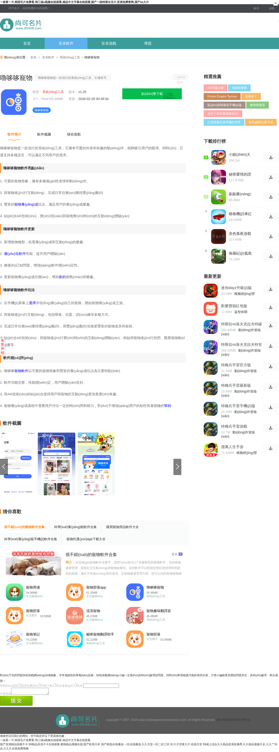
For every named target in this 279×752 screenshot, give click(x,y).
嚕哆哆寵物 (155, 587)
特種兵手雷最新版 (236, 385)
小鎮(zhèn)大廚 (239, 155)
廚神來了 (251, 96)
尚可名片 (46, 25)
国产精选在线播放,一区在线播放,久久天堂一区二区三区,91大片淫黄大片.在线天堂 (151, 745)
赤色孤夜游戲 (240, 234)
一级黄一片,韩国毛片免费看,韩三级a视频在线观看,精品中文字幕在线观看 (45, 741)
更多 (177, 554)
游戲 (272, 8)
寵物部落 (33, 611)
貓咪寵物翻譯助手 (100, 634)
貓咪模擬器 (257, 105)
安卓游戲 (108, 43)
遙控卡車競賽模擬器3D (223, 113)
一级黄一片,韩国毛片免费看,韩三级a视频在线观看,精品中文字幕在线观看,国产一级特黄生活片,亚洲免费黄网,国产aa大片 (74, 2)
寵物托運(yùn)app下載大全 (85, 539)
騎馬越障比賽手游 (261, 122)
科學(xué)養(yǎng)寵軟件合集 (75, 527)
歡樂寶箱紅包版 (234, 306)
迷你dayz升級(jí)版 (236, 288)
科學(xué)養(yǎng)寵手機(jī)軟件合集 (30, 539)
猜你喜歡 (74, 134)
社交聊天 (31, 615)
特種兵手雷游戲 (234, 426)
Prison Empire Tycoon (222, 96)
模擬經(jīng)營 (244, 294)
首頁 (27, 43)
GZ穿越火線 (215, 88)
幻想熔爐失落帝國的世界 (224, 122)
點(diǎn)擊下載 (152, 94)
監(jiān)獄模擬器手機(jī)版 (224, 105)
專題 (148, 43)
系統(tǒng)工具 (70, 57)
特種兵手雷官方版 (236, 365)
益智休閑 (240, 312)
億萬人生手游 (232, 447)
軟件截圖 (44, 134)
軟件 (256, 8)
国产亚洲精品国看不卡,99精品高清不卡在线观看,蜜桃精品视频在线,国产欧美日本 (50, 745)
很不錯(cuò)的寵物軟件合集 (24, 527)
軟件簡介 (14, 134)
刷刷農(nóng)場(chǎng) (240, 194)
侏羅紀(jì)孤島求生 (240, 253)
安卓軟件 (66, 43)
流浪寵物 (93, 611)
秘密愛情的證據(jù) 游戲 (240, 174)
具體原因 (5, 695)
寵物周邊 (33, 587)
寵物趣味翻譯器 (158, 611)
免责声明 (2, 346)
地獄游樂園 (239, 88)
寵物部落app (96, 587)
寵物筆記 (33, 634)
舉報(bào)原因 (9, 685)
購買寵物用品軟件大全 (122, 527)
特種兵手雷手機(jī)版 (238, 406)
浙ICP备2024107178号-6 (233, 721)
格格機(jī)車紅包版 (240, 214)
